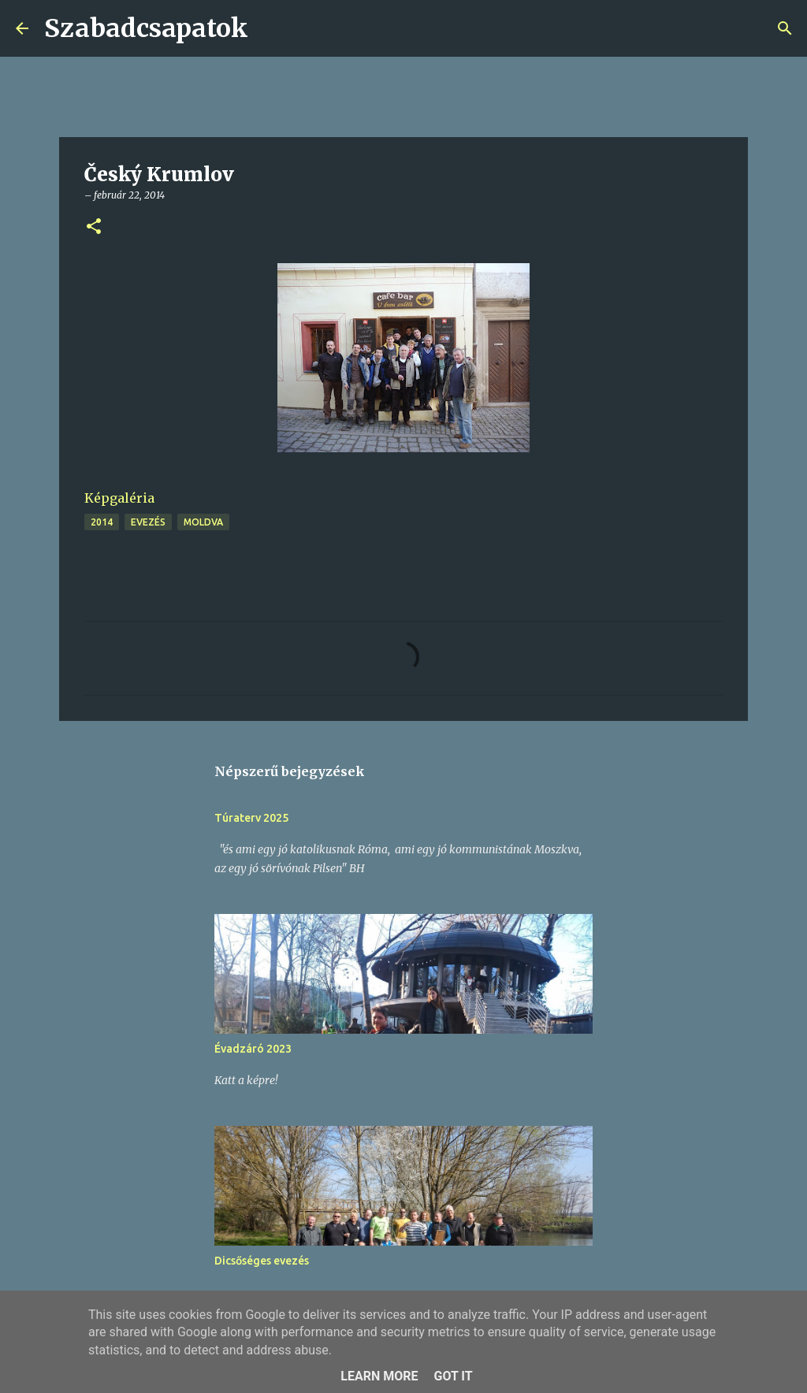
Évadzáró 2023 (253, 1048)
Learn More (379, 1376)
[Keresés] (270, 28)
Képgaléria (119, 498)
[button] (93, 227)
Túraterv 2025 (251, 818)
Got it (452, 1376)
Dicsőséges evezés (261, 1260)
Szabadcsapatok (146, 28)
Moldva (203, 522)
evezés (148, 522)
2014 (102, 522)
